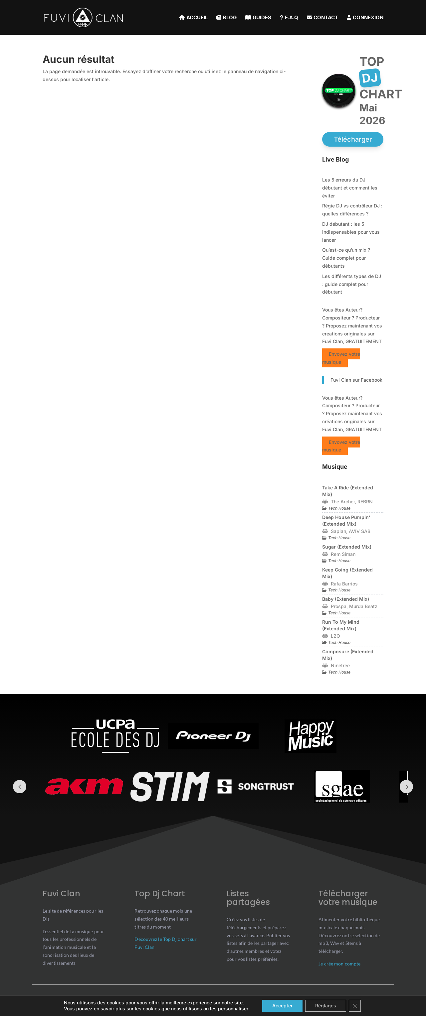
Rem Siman (343, 554)
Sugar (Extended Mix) (346, 547)
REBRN (365, 501)
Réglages (325, 1005)
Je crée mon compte (339, 963)
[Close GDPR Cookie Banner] (355, 1006)
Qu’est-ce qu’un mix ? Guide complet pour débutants (346, 258)
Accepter (282, 1005)
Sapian (338, 531)
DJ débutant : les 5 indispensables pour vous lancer (351, 232)
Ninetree (340, 665)
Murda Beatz (363, 606)
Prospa (338, 606)
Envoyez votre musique (341, 358)
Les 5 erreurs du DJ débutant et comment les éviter (349, 187)
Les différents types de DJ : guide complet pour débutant (351, 284)
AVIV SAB (359, 531)
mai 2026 (372, 114)
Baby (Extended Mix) (345, 599)
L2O (335, 636)
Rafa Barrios (344, 583)
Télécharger (353, 139)
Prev (19, 786)
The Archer (343, 501)
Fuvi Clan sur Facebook (356, 380)
